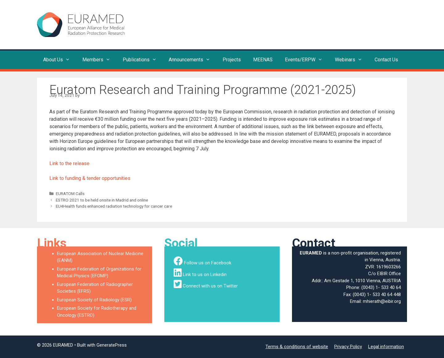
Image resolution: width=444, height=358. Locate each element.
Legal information (386, 346)
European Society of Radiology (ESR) (94, 300)
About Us (59, 60)
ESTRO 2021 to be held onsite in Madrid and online (102, 199)
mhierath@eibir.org (382, 301)
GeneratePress (112, 345)
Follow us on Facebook (207, 263)
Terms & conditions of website (296, 346)
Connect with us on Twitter (210, 286)
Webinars (351, 60)
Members (99, 60)
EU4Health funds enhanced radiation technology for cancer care (114, 206)
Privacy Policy (348, 346)
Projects (232, 60)
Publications (143, 60)
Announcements (192, 60)
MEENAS (263, 60)
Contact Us (386, 60)
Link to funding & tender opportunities (89, 178)
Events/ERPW (307, 60)
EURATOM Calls (70, 193)
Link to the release (69, 163)
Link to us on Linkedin (205, 274)
